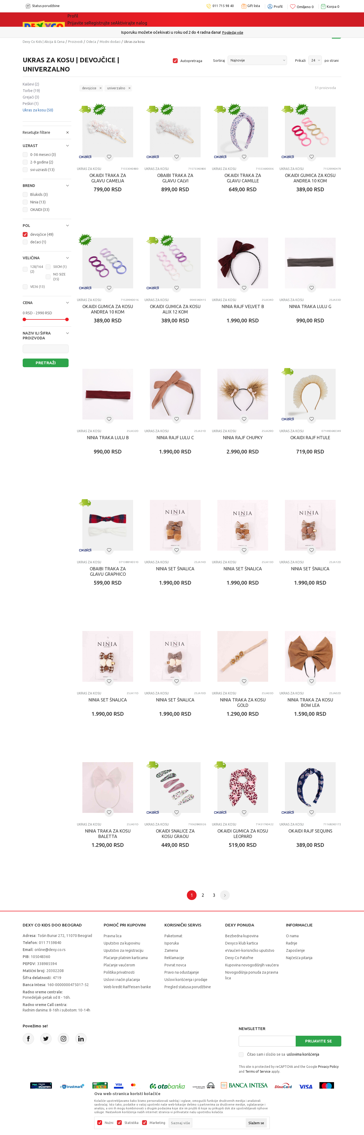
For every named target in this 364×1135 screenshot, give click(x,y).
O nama (292, 936)
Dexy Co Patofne (239, 958)
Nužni (109, 1122)
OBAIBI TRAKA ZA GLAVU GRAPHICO (108, 571)
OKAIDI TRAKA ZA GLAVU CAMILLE (242, 178)
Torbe (31, 91)
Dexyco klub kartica (241, 943)
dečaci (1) (38, 242)
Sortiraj (219, 60)
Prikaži (300, 60)
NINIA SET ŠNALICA (175, 568)
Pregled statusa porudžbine (187, 987)
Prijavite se (318, 1041)
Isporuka (171, 943)
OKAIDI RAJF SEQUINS (310, 831)
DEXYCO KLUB (142, 19)
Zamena (171, 950)
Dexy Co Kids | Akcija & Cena (44, 41)
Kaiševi (31, 84)
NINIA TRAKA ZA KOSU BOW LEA (310, 702)
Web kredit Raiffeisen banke (127, 987)
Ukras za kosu (38, 110)
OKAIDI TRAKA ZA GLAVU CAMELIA (107, 178)
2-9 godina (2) (41, 162)
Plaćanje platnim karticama (126, 958)
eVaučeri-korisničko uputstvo (249, 950)
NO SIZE (59, 276)
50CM (60, 266)
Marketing (157, 1122)
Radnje (291, 943)
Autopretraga (191, 61)
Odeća (91, 41)
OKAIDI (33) (39, 209)
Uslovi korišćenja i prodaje (185, 979)
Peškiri (31, 103)
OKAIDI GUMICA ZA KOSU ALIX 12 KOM (175, 309)
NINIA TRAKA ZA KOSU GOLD (243, 702)
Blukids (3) (39, 194)
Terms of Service (258, 1071)
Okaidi (173, 19)
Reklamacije (174, 958)
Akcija (114, 19)
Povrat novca (175, 965)
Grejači (31, 97)
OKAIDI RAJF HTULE (310, 437)
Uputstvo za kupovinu (122, 943)
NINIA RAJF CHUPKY (243, 437)
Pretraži (46, 362)
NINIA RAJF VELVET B (243, 306)
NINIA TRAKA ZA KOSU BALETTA (108, 834)
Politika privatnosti (119, 972)
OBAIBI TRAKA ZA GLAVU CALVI (175, 178)
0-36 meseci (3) (43, 154)
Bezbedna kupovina (241, 936)
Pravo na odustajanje (181, 972)
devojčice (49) (41, 234)
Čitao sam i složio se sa (283, 1054)
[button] (47, 145)
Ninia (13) (38, 202)
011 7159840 (50, 942)
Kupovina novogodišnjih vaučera (252, 965)
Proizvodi (75, 41)
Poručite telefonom (170, 32)
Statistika (131, 1122)
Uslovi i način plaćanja (122, 979)
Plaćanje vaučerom (119, 965)
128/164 (36, 269)
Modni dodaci (110, 41)
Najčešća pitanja (299, 958)
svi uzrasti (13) (42, 170)
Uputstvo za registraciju (123, 950)
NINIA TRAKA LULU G (310, 306)
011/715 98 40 (201, 32)
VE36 (37, 286)
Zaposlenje (295, 950)
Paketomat (173, 936)
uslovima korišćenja (303, 1054)
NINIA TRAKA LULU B (108, 437)
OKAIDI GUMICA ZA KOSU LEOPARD (242, 834)
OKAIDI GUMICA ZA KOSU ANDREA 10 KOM (310, 178)
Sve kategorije (86, 19)
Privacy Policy (328, 1066)
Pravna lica (113, 936)
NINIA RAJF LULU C (175, 437)
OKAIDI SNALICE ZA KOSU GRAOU (175, 834)
